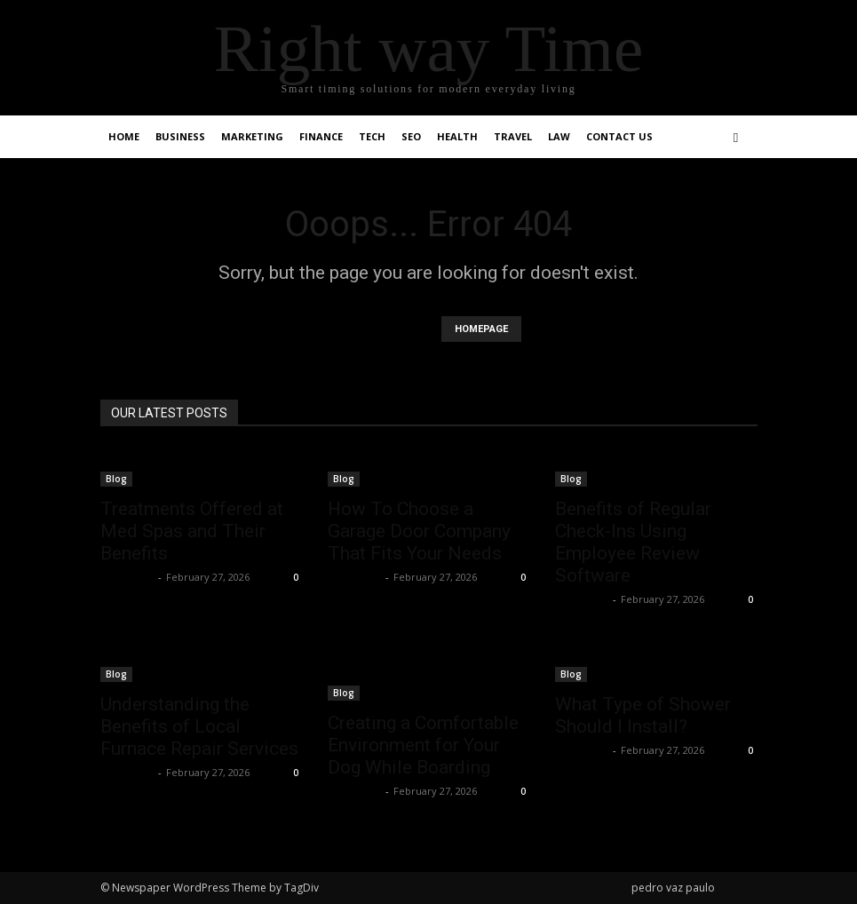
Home (123, 136)
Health (457, 136)
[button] (736, 137)
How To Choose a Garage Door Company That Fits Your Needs (419, 531)
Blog (116, 478)
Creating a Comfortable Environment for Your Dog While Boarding (423, 745)
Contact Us (619, 136)
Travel (513, 136)
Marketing (252, 136)
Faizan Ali (127, 576)
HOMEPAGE (481, 329)
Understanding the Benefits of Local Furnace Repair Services (199, 726)
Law (559, 136)
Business (180, 136)
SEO (411, 136)
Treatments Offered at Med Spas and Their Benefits (191, 531)
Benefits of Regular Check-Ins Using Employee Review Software (633, 542)
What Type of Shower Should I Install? (643, 715)
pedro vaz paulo (673, 887)
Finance (321, 136)
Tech (372, 136)
